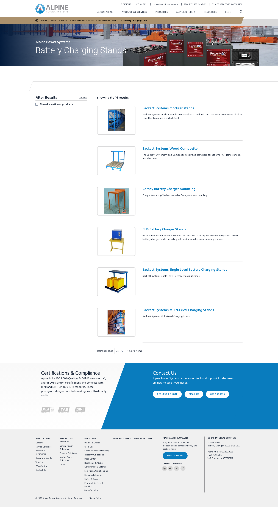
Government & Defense (95, 467)
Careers (39, 443)
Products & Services (66, 440)
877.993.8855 (217, 394)
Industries (90, 438)
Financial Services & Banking (93, 484)
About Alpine (42, 438)
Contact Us (40, 470)
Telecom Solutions (68, 453)
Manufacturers (122, 438)
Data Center (90, 459)
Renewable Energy (93, 475)
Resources (139, 438)
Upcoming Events (43, 458)
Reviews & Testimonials (41, 452)
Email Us (194, 394)
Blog (150, 438)
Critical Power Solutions (66, 447)
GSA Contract (41, 466)
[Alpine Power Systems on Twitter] (176, 468)
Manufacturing (91, 490)
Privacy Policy (94, 498)
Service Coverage (43, 447)
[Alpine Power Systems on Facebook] (182, 468)
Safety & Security (92, 479)
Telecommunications (94, 455)
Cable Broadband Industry (96, 451)
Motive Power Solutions (66, 458)
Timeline (39, 462)
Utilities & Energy (92, 443)
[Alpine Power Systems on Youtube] (170, 468)
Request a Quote (167, 394)
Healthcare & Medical (94, 463)
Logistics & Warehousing (96, 471)
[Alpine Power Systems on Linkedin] (164, 468)
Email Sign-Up (175, 456)
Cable (62, 464)
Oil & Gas (88, 447)
